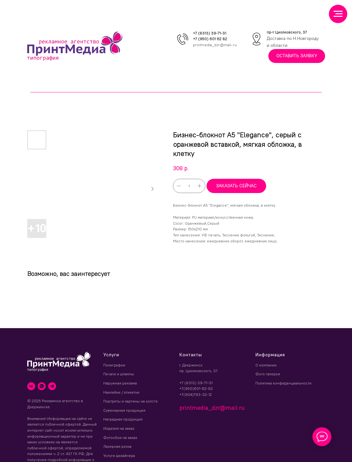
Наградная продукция (123, 419)
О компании (266, 365)
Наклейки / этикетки (121, 392)
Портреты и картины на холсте (130, 401)
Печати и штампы (118, 373)
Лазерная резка (117, 446)
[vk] (31, 386)
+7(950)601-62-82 (196, 388)
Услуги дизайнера (119, 455)
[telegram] (52, 386)
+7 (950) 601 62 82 (210, 38)
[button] (296, 56)
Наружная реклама (120, 383)
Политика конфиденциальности (283, 383)
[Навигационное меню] (338, 14)
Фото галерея (267, 373)
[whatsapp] (42, 386)
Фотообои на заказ (120, 437)
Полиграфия (114, 365)
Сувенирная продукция (124, 410)
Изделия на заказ (118, 428)
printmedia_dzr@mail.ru (215, 44)
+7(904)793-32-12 (195, 394)
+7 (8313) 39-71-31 (209, 33)
